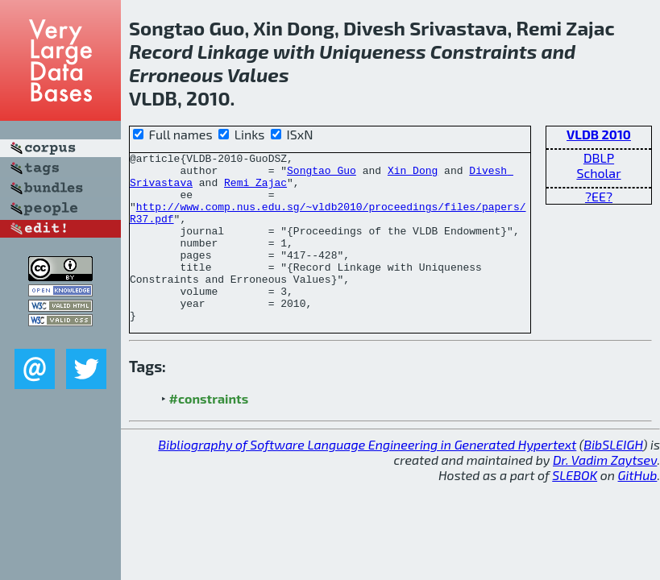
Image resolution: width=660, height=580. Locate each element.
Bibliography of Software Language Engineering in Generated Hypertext (367, 478)
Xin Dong (413, 175)
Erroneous (176, 74)
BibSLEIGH (612, 478)
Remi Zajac (255, 189)
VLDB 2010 (599, 134)
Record (161, 51)
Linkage (233, 51)
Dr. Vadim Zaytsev (605, 493)
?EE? (598, 196)
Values (258, 74)
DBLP (598, 157)
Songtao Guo (321, 175)
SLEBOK (574, 508)
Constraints (484, 51)
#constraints (209, 432)
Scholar (598, 172)
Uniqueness (372, 51)
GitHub (638, 508)
